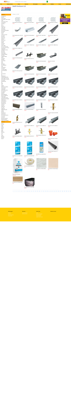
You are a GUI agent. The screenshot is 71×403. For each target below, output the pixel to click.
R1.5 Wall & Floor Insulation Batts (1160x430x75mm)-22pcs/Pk (45, 154)
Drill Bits (2, 42)
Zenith (2, 135)
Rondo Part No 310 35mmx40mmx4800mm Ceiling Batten (32, 35)
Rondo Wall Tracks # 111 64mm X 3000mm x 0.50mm (55, 22)
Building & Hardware (10, 4)
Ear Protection (3, 91)
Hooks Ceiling (3, 45)
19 (45, 191)
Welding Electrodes (4, 109)
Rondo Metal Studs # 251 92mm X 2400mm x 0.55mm (32, 99)
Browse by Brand (38, 214)
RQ (1, 74)
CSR (1, 134)
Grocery (60, 4)
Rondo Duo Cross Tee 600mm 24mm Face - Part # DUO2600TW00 (45, 125)
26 (58, 191)
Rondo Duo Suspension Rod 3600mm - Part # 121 (55, 112)
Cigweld (2, 127)
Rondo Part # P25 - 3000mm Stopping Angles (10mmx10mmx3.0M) (57, 44)
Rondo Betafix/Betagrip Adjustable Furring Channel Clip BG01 (21, 136)
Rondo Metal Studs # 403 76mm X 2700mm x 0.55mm (32, 86)
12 (31, 191)
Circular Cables (3, 18)
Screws (2, 33)
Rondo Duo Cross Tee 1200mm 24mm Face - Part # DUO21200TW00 (57, 125)
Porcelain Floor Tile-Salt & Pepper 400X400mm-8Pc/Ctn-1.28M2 (57, 168)
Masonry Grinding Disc (4, 95)
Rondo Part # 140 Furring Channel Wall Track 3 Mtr (43, 61)
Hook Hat (2, 44)
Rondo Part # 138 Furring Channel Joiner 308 (19, 70)
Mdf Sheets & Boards (4, 118)
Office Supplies (35, 4)
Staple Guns (3, 106)
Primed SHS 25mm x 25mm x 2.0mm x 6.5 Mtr (54, 151)
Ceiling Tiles (3, 108)
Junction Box (3, 28)
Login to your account (39, 216)
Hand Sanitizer (3, 67)
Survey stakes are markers (5, 79)
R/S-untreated (3, 73)
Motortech (2, 132)
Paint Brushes (3, 29)
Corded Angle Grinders (4, 97)
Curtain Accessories (4, 34)
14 (35, 191)
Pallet (2, 83)
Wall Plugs (2, 59)
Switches (2, 17)
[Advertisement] (20, 200)
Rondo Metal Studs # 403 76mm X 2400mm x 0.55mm (43, 86)
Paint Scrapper (3, 53)
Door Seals (3, 55)
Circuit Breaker (3, 22)
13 (33, 191)
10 (27, 191)
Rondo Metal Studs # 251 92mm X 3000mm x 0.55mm (55, 86)
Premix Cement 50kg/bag (16, 174)
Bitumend (2, 136)
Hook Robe (3, 43)
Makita (2, 131)
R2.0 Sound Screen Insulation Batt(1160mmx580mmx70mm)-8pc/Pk (34, 155)
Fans (2, 24)
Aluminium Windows (4, 119)
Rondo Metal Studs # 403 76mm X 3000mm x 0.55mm (20, 86)
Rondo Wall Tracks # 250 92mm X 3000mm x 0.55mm (43, 22)
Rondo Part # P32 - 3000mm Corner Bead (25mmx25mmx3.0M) (57, 35)
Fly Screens (3, 117)
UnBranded (49, 152)
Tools (1, 4)
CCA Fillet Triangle (4, 69)
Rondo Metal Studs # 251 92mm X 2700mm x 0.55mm (20, 99)
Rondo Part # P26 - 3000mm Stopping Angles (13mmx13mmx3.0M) (45, 44)
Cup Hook (2, 41)
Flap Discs (2, 93)
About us (9, 212)
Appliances (44, 4)
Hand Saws (3, 104)
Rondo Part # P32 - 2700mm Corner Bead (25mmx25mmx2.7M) (21, 48)
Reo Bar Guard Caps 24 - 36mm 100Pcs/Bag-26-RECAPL (56, 138)
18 (43, 191)
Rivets (2, 62)
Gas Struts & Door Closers (5, 47)
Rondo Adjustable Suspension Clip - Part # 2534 (43, 135)
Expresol (2, 124)
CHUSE (2, 126)
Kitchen (19, 4)
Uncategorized (3, 16)
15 (37, 191)
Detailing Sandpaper (4, 54)
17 (41, 191)
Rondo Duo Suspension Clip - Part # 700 (18, 122)
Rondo (2, 128)
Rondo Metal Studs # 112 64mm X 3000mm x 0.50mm (43, 99)
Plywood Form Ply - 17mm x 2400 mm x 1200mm (31, 187)
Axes (2, 84)
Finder (2, 125)
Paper (2, 66)
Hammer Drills (3, 96)
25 (56, 191)
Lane (2, 133)
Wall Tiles (2, 111)
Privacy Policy (10, 215)
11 (29, 191)
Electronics (26, 4)
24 (54, 191)
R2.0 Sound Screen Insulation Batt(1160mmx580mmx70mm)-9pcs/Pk (22, 155)
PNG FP (2, 138)
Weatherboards (3, 81)
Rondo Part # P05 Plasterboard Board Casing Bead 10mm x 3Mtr (22, 57)
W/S (1, 82)
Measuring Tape (3, 103)
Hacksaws (2, 105)
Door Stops (3, 35)
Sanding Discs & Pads (4, 49)
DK (1, 71)
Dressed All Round (4, 70)
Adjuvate (49, 139)
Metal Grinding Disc (4, 94)
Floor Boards (3, 80)
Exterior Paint (3, 60)
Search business (38, 215)
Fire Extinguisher (3, 65)
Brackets (2, 32)
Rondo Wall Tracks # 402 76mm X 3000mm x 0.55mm (20, 22)
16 (39, 191)
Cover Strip (3, 68)
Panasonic (2, 137)
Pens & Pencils (3, 87)
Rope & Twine (3, 40)
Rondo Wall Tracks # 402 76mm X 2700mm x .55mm (31, 22)
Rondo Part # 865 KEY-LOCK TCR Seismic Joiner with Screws (33, 58)
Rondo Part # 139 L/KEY (51, 61)
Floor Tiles (2, 107)
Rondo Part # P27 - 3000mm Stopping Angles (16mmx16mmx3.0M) (33, 44)
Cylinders (2, 85)
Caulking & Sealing (4, 56)
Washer (2, 57)
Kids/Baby (52, 4)
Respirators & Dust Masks (5, 98)
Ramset (2, 123)
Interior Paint (3, 37)
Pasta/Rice (3, 23)
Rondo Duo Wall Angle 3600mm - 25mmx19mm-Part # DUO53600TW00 (34, 109)
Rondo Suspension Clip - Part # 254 (18, 35)
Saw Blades (3, 92)
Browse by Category (39, 213)
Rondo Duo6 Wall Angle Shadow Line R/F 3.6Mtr (19, 109)
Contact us (9, 213)
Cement (2, 110)
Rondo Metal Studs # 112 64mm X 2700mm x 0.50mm (55, 99)
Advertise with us (24, 213)
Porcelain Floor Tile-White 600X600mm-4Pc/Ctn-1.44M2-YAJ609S (45, 168)
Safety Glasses (3, 99)
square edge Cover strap (5, 78)
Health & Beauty (68, 4)
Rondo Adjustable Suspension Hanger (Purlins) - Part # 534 (32, 136)
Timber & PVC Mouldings (5, 120)
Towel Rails (3, 58)
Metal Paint (3, 36)
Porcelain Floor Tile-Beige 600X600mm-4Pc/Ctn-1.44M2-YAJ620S (22, 182)
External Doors (3, 112)
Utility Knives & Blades (4, 86)
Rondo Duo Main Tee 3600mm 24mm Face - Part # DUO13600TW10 (33, 125)
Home (37, 212)
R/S (1, 72)
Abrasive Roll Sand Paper (5, 30)
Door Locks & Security (4, 46)
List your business (25, 212)
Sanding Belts (3, 48)
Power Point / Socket (4, 21)
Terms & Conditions (11, 214)
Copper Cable (3, 27)
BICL (36, 169)
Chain (2, 61)
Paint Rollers (3, 31)
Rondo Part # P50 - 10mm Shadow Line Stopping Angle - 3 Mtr (45, 35)
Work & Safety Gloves (4, 90)
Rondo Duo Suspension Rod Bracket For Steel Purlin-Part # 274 (45, 109)
